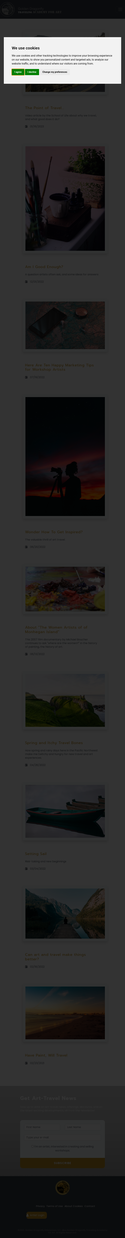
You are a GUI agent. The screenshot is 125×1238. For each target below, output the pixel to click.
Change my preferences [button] (54, 72)
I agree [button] (18, 72)
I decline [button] (32, 72)
